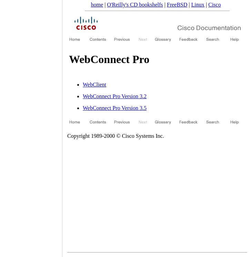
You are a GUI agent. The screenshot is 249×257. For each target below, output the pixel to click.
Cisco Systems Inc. (143, 136)
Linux (198, 5)
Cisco (214, 5)
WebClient (94, 85)
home (97, 5)
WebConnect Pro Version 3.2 (115, 96)
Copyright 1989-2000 (91, 136)
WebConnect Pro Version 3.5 (115, 108)
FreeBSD (177, 5)
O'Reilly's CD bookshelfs (135, 5)
